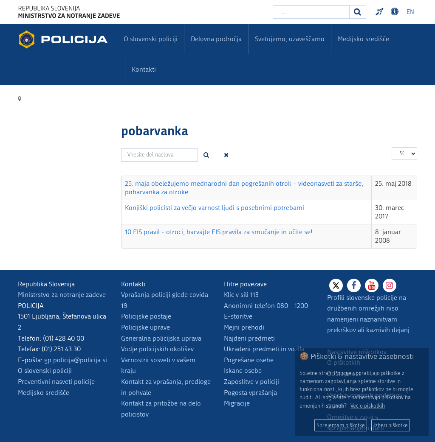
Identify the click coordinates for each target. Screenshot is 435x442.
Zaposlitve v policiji (251, 382)
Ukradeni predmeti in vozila (264, 349)
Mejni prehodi (244, 327)
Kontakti (144, 69)
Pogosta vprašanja (250, 393)
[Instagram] (389, 285)
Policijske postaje (146, 316)
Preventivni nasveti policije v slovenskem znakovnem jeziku (381, 12)
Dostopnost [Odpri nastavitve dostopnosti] (396, 12)
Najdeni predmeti (249, 338)
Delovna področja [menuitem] (216, 39)
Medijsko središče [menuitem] (363, 39)
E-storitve (238, 316)
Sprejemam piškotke (340, 425)
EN (410, 12)
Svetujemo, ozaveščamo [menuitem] (290, 39)
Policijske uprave (145, 327)
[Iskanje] (357, 12)
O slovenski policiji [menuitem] (151, 39)
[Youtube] (372, 285)
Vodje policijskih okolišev (157, 349)
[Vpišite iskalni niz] (311, 12)
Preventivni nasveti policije (56, 382)
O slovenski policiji (45, 370)
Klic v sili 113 (241, 295)
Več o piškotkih (367, 406)
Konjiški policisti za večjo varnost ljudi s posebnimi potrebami (214, 208)
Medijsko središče (43, 393)
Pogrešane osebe (249, 360)
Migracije (237, 403)
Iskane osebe (243, 370)
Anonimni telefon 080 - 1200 (266, 306)
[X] (336, 285)
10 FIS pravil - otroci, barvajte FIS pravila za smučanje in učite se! (219, 232)
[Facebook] (354, 285)
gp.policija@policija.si (75, 360)
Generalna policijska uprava (161, 338)
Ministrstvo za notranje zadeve (62, 295)
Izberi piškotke (390, 425)
